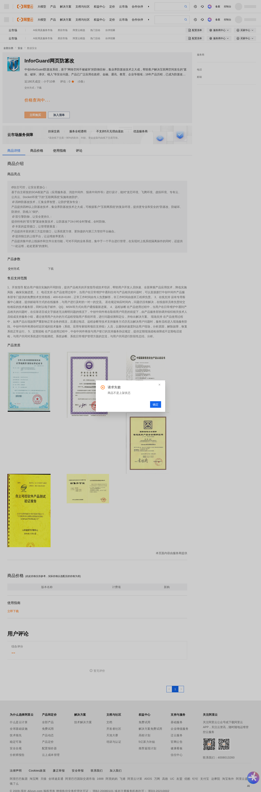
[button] (159, 384)
